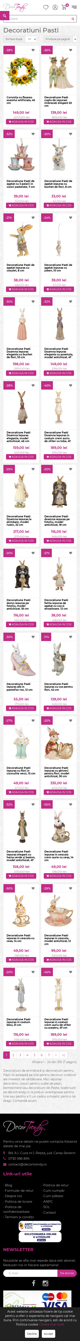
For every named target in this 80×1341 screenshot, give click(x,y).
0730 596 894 (19, 1158)
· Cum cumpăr (53, 1190)
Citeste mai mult (51, 1324)
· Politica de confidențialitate (16, 1209)
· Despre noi (12, 1196)
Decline (32, 1333)
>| (63, 1055)
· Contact (49, 1212)
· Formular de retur (18, 1190)
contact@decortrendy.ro (27, 1164)
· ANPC (47, 1201)
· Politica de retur (55, 1185)
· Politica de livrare (17, 1201)
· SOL (46, 1207)
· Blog (7, 1185)
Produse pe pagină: (58, 39)
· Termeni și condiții (18, 1217)
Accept (48, 1333)
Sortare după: (14, 39)
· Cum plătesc (52, 1196)
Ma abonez (67, 1273)
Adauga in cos (21, 121)
